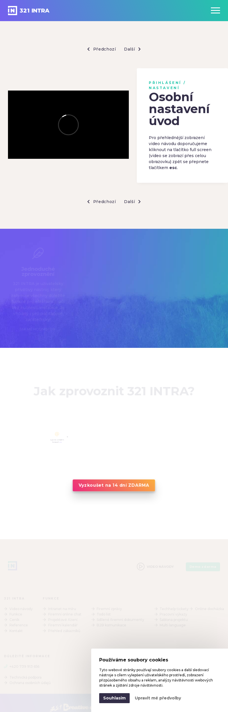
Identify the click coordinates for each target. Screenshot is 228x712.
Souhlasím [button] (114, 698)
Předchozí (101, 49)
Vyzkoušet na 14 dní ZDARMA (114, 485)
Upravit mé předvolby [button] (158, 698)
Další (132, 49)
